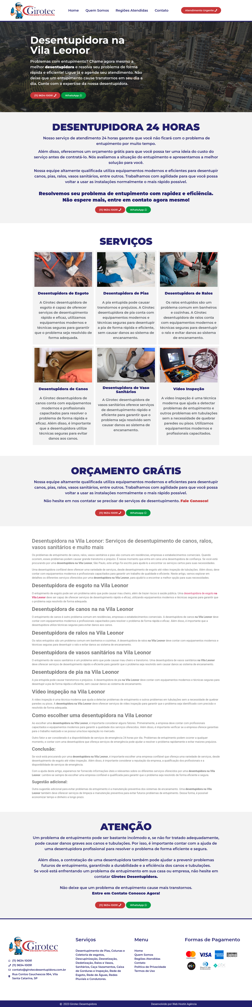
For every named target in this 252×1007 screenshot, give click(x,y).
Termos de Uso (144, 971)
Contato (162, 10)
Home (73, 10)
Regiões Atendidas (132, 10)
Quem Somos (97, 10)
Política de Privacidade (150, 967)
